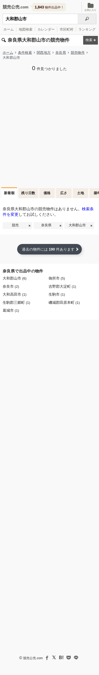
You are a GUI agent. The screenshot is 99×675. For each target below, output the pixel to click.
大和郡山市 (77, 225)
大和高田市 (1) (14, 294)
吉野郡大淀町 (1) (62, 286)
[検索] (87, 19)
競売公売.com (33, 658)
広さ (63, 193)
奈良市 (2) (11, 286)
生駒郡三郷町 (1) (16, 303)
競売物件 (78, 53)
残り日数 (28, 193)
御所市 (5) (57, 278)
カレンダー (46, 29)
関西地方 (44, 53)
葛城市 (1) (11, 310)
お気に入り (90, 7)
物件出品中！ (49, 7)
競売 (15, 225)
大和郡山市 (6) (14, 278)
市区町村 (66, 29)
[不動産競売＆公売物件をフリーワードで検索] (40, 19)
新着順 (9, 193)
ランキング (87, 29)
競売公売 (11, 7)
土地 (80, 193)
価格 (47, 193)
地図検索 (25, 29)
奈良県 (60, 53)
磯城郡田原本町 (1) (64, 303)
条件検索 (25, 53)
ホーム (8, 29)
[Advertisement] (49, 128)
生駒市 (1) (57, 294)
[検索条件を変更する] (90, 40)
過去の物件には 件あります (48, 249)
